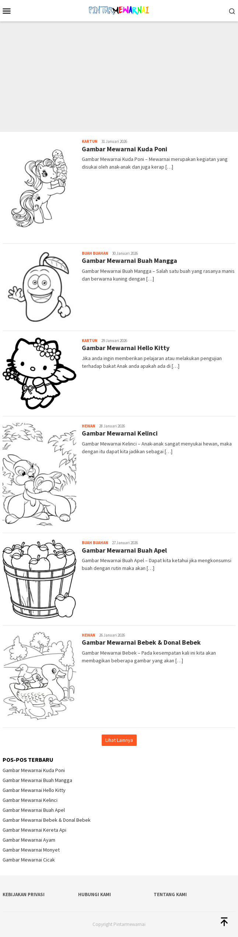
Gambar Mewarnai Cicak (29, 859)
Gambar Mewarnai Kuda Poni (124, 149)
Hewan (88, 426)
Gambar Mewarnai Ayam (29, 839)
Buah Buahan (95, 253)
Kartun (90, 141)
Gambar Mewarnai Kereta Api (34, 830)
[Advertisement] (119, 76)
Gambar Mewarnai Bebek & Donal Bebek (141, 642)
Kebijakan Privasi (24, 894)
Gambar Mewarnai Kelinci (120, 433)
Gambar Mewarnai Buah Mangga (129, 260)
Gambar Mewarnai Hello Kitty (125, 348)
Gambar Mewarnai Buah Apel (124, 550)
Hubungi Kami (94, 894)
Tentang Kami (170, 894)
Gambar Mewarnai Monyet (31, 849)
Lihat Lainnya (119, 740)
